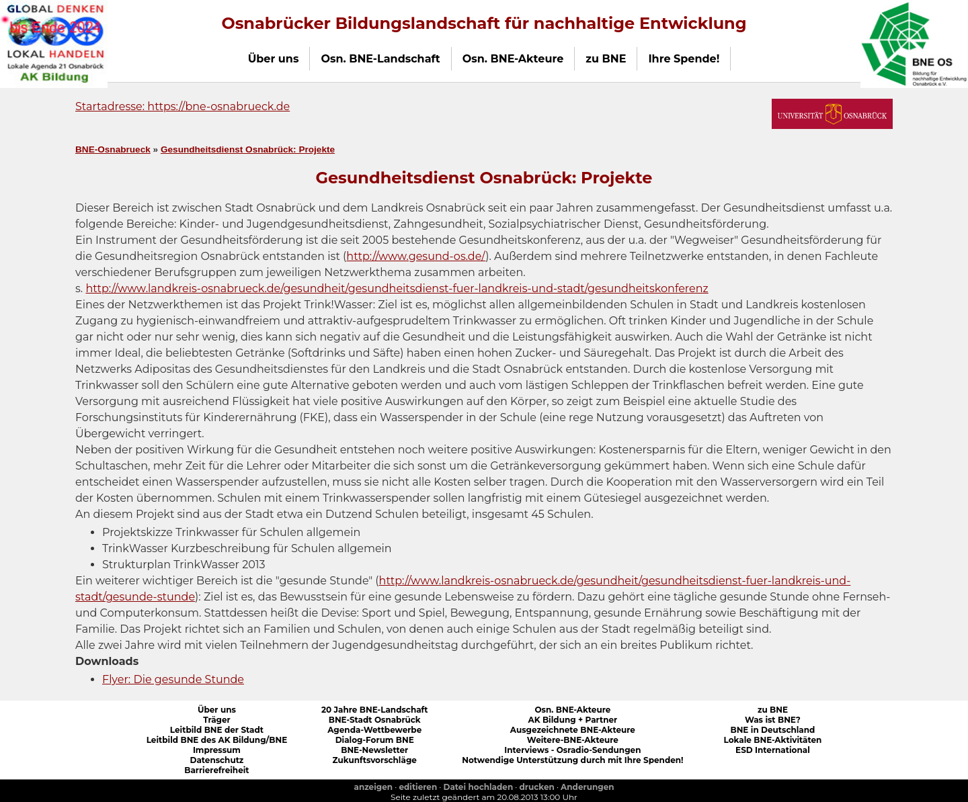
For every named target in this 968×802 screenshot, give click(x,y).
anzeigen (373, 787)
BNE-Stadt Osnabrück (375, 720)
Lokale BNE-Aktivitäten (773, 740)
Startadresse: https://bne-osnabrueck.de (182, 106)
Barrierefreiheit (216, 770)
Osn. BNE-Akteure (572, 710)
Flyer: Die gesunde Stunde (173, 679)
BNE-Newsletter (374, 750)
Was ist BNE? (773, 720)
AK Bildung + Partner (572, 720)
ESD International (772, 750)
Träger (217, 720)
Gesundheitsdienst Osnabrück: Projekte (248, 149)
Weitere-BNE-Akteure (572, 740)
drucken (537, 787)
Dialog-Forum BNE (374, 740)
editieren (418, 787)
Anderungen (587, 787)
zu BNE (773, 710)
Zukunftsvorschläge (375, 760)
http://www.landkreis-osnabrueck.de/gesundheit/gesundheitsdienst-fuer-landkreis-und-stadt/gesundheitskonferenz (396, 288)
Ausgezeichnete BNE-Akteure (572, 730)
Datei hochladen (479, 787)
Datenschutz (216, 760)
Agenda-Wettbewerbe (374, 730)
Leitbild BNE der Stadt (217, 730)
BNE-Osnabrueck (113, 149)
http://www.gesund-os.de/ (415, 256)
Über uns (217, 710)
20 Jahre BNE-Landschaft (374, 710)
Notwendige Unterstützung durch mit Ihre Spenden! (572, 760)
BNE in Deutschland (772, 730)
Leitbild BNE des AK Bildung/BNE (217, 740)
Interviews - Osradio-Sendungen (572, 750)
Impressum (217, 750)
